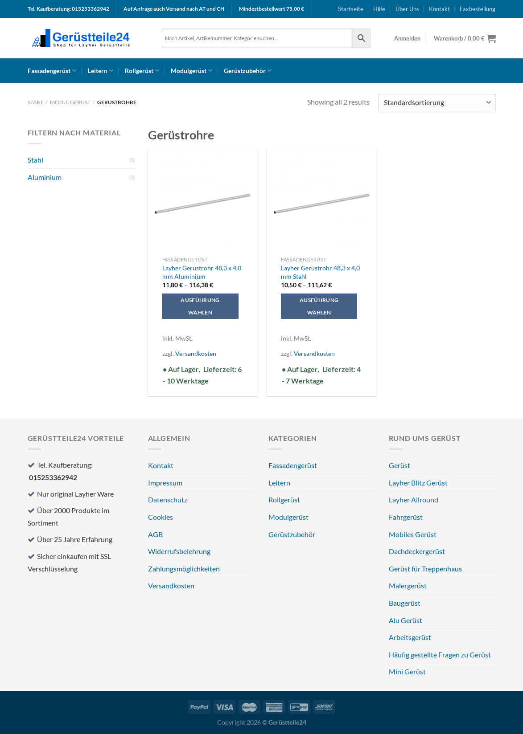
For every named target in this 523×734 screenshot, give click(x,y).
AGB (155, 534)
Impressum (165, 482)
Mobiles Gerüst (413, 534)
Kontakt (439, 8)
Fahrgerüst (406, 517)
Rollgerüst (142, 70)
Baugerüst (404, 603)
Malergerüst (408, 585)
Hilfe (379, 8)
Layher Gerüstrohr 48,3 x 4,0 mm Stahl (320, 272)
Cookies (160, 517)
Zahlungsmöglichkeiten (184, 568)
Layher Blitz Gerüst (418, 482)
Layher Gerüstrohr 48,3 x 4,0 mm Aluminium (201, 272)
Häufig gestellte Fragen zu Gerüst (440, 654)
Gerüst (399, 465)
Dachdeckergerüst (417, 551)
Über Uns (407, 8)
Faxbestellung (477, 8)
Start (35, 102)
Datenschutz (167, 499)
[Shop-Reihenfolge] (436, 102)
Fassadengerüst (52, 70)
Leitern (100, 70)
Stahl (35, 159)
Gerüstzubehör (248, 70)
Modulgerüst (191, 70)
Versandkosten (195, 353)
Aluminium (45, 177)
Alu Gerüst (405, 620)
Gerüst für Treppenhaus (425, 568)
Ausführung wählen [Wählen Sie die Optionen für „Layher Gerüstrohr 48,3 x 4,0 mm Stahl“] (319, 306)
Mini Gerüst (407, 671)
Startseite (350, 8)
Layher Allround (413, 499)
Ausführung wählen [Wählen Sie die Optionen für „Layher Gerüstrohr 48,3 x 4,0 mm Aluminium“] (200, 306)
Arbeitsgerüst (410, 637)
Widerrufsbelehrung (179, 551)
